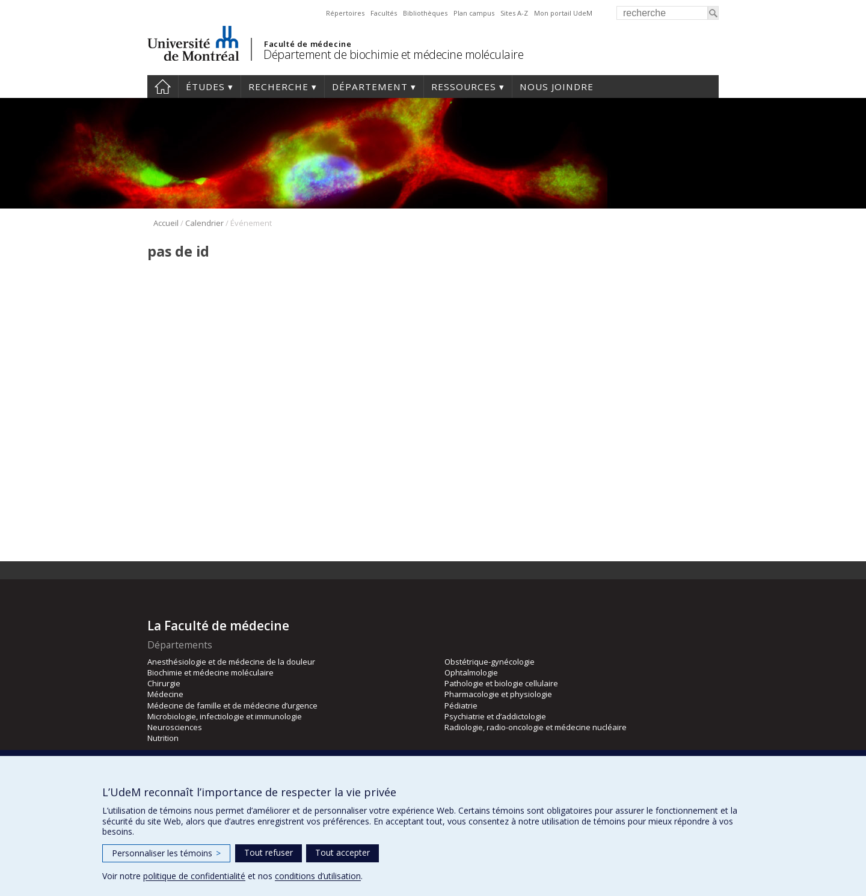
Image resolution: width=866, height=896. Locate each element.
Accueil (163, 86)
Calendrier (204, 223)
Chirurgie (163, 683)
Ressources (463, 87)
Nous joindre (557, 87)
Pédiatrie (461, 705)
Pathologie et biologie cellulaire (501, 683)
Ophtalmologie (471, 672)
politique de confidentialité (194, 876)
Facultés (383, 12)
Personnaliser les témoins (166, 853)
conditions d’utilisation (318, 876)
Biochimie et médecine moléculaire (210, 672)
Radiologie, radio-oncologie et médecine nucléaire (535, 727)
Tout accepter (342, 852)
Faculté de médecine (307, 43)
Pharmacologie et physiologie (498, 694)
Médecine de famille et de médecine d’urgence (232, 705)
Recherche (278, 87)
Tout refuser (268, 852)
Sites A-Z (514, 12)
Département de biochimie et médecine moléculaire (393, 54)
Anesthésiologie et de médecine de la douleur (231, 661)
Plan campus (473, 12)
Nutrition (163, 738)
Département (370, 87)
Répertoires (345, 12)
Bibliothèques (425, 12)
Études (205, 87)
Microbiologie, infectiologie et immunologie (224, 716)
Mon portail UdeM (563, 12)
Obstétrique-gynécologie (489, 661)
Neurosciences (174, 727)
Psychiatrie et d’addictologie (495, 716)
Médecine (165, 694)
